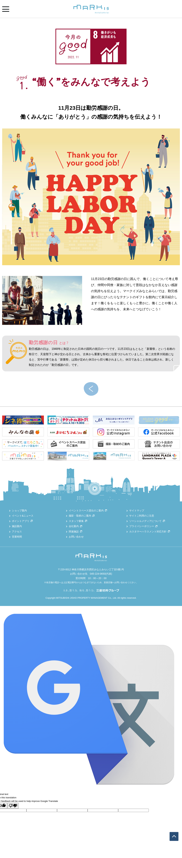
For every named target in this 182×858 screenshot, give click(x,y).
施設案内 (17, 526)
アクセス (17, 531)
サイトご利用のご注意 (141, 515)
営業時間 (17, 536)
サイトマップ (136, 510)
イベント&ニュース (22, 515)
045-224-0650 (97, 573)
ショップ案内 (19, 510)
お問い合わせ (76, 536)
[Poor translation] (13, 806)
